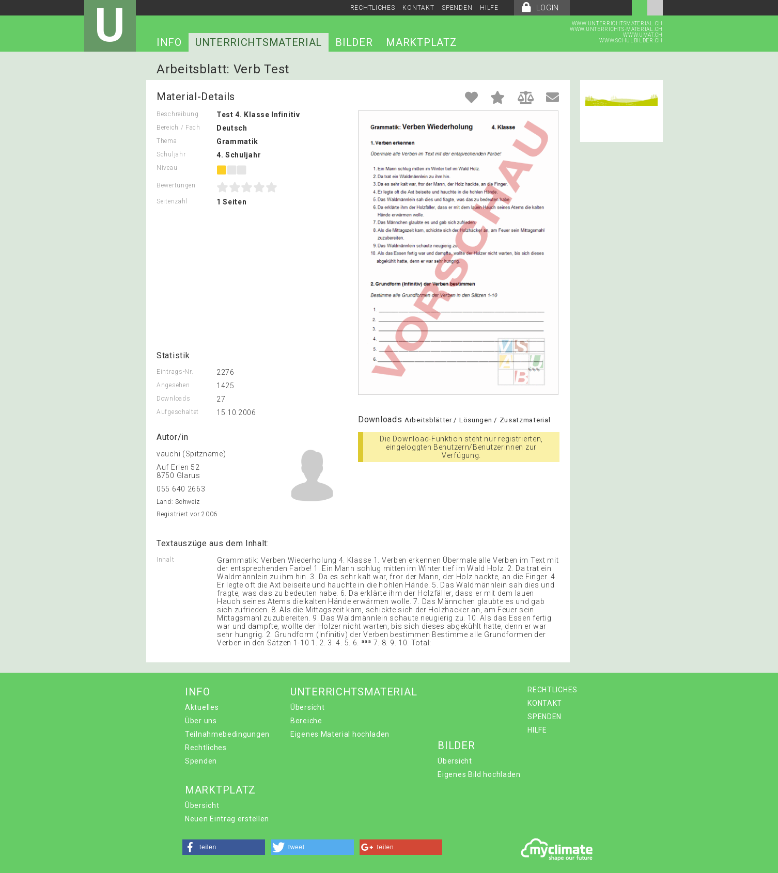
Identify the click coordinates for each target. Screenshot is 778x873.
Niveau (167, 167)
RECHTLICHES (372, 7)
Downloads (173, 398)
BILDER (353, 42)
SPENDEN (457, 7)
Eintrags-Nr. (175, 371)
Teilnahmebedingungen (227, 734)
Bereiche (306, 721)
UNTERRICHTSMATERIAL (258, 42)
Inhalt (165, 559)
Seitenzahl (172, 201)
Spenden (201, 761)
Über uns (201, 721)
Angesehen (173, 385)
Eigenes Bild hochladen (479, 774)
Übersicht (307, 707)
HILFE (489, 7)
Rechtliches (206, 747)
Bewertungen (176, 185)
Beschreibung (177, 114)
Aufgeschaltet (178, 412)
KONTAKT (418, 7)
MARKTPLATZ (421, 42)
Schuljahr (171, 154)
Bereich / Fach (178, 127)
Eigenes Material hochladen (340, 734)
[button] (223, 847)
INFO (169, 42)
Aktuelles (202, 707)
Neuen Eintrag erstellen (227, 819)
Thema (167, 141)
